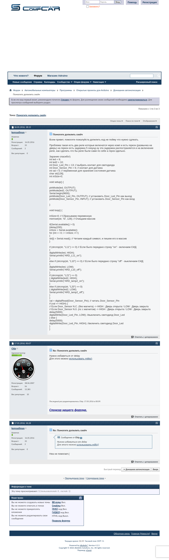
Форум (38, 75)
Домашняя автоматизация (127, 90)
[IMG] (55, 509)
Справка (38, 82)
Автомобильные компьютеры (39, 90)
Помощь (132, 2)
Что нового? (21, 75)
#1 (157, 127)
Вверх (155, 469)
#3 (157, 422)
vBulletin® (84, 545)
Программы (66, 90)
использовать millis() (80, 358)
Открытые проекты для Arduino (92, 90)
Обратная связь (122, 533)
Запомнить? (93, 7)
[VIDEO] (56, 512)
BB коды (56, 502)
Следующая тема (95, 478)
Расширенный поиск (146, 82)
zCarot (89, 550)
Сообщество (63, 82)
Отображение (149, 121)
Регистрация (150, 2)
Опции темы (115, 121)
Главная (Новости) (140, 533)
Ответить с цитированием (145, 337)
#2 (157, 343)
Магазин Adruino (57, 75)
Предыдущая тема (74, 478)
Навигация (98, 82)
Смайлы (56, 505)
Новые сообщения (22, 82)
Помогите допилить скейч (31, 115)
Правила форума (61, 520)
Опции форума (81, 82)
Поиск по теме (132, 121)
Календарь (49, 82)
